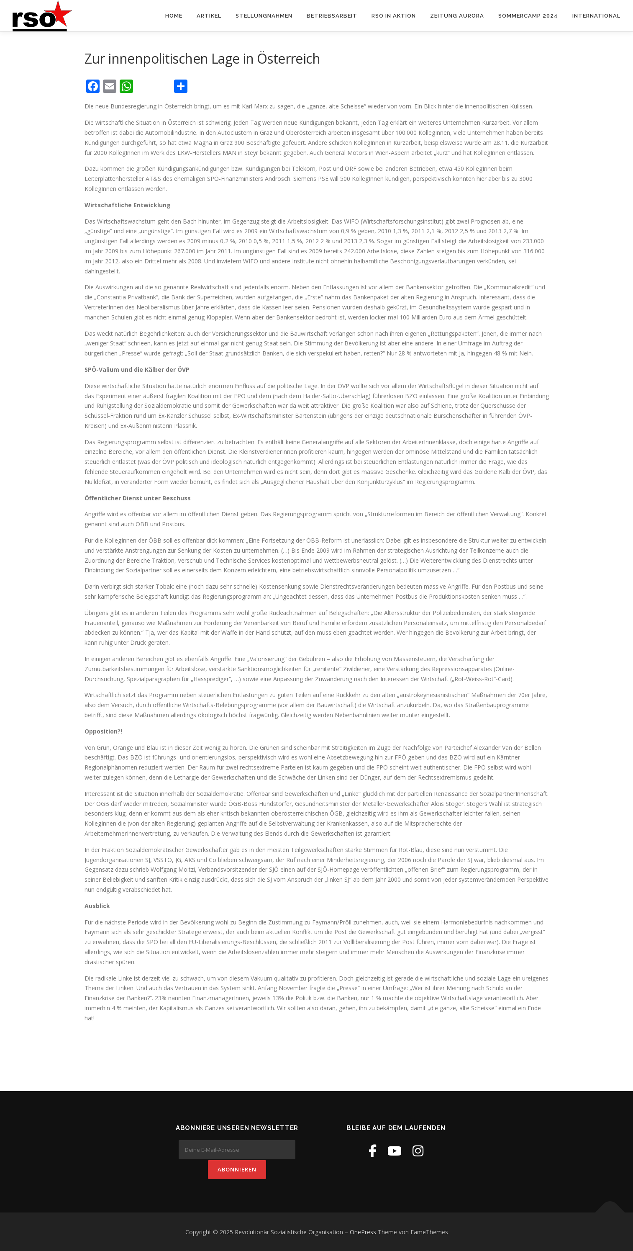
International (596, 16)
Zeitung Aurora (457, 16)
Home (173, 16)
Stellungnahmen (264, 16)
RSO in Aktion (394, 16)
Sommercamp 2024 (528, 16)
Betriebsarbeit (332, 16)
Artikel (209, 16)
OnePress (363, 1232)
